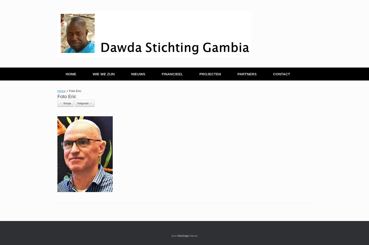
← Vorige (65, 103)
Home (61, 91)
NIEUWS (138, 74)
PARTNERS (247, 74)
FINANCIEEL (172, 74)
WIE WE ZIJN (104, 74)
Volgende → (84, 103)
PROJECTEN (210, 74)
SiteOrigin (183, 235)
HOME (71, 74)
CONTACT (281, 74)
